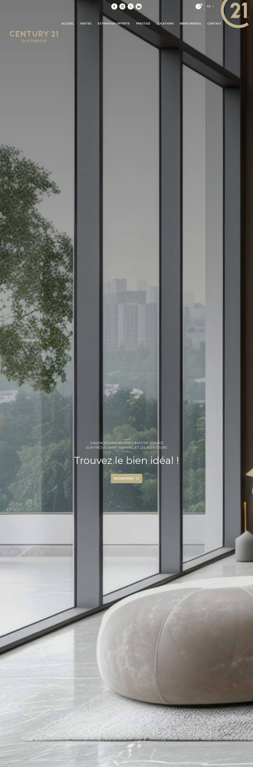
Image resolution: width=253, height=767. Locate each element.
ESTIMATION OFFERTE (114, 23)
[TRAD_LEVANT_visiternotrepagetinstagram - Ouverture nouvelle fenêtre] (122, 6)
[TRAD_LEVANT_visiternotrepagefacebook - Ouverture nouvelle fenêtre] (114, 6)
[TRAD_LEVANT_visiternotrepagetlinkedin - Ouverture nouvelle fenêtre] (139, 6)
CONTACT (214, 23)
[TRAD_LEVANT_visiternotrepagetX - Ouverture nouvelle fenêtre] (130, 6)
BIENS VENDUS (190, 23)
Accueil (67, 23)
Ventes (85, 23)
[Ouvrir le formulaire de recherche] (126, 478)
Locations (165, 23)
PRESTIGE (143, 23)
